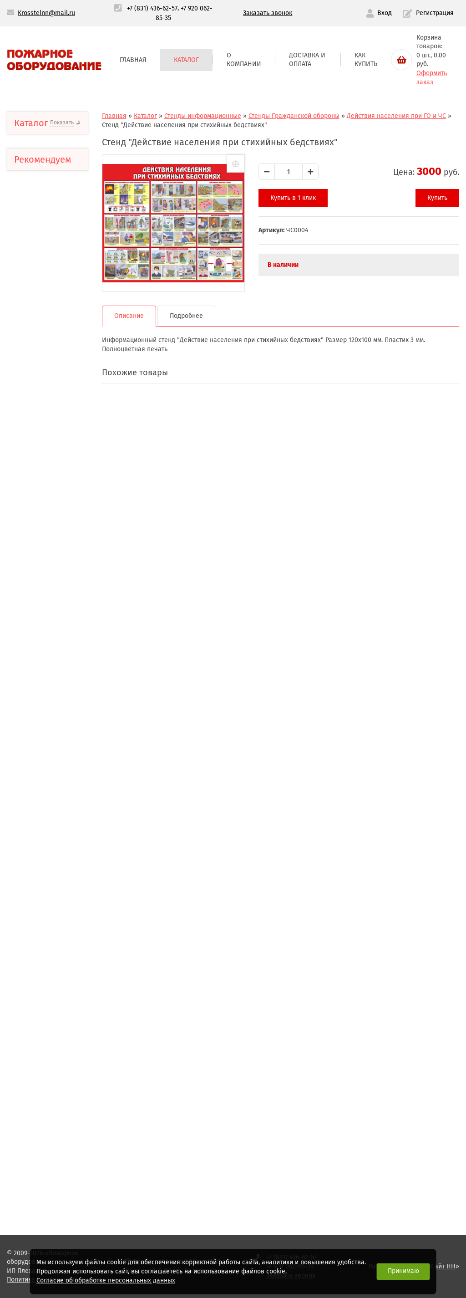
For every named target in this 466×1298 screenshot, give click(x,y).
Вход (379, 13)
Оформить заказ (431, 77)
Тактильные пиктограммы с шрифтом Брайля (49, 154)
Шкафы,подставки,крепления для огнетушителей (62, 744)
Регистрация (428, 13)
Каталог (186, 60)
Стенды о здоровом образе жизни (53, 624)
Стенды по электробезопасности (56, 650)
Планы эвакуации (50, 323)
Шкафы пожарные (51, 769)
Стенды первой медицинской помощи (56, 522)
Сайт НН (443, 1266)
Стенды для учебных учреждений (54, 582)
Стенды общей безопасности (45, 436)
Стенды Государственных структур (50, 466)
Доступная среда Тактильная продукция (58, 268)
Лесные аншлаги (49, 603)
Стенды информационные (50, 348)
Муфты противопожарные (51, 964)
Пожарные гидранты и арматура (55, 934)
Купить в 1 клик (306, 198)
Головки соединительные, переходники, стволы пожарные (56, 894)
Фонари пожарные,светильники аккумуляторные (60, 1099)
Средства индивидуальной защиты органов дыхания (48, 1054)
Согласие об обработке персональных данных (105, 1280)
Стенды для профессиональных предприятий (53, 552)
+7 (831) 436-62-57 (152, 8)
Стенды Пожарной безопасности (51, 411)
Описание (150, 309)
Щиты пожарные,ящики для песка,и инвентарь (56, 798)
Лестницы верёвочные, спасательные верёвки (43, 1004)
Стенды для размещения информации (43, 380)
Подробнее (207, 309)
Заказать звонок (267, 13)
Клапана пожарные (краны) (52, 853)
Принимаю (403, 1271)
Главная (133, 60)
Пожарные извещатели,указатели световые (58, 1140)
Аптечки (33, 183)
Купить (437, 198)
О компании (244, 59)
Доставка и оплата (307, 59)
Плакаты (36, 671)
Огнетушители (44, 689)
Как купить (366, 59)
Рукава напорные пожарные (49, 714)
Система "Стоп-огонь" (55, 1169)
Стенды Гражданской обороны (55, 496)
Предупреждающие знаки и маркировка (54, 298)
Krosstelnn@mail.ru (46, 13)
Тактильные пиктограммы (43, 208)
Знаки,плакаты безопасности (44, 239)
